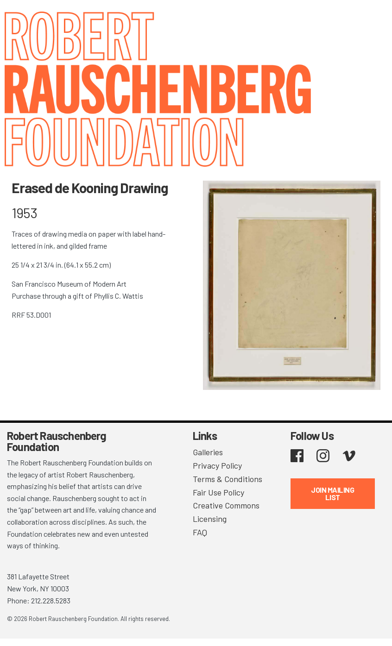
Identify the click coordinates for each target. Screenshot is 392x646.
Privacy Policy (217, 465)
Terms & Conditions (227, 479)
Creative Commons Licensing (226, 512)
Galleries (208, 452)
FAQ (200, 532)
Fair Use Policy (218, 492)
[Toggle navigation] (373, 20)
